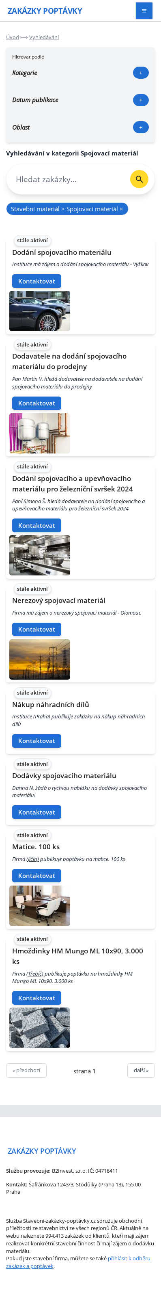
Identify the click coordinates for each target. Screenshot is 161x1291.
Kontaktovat (36, 281)
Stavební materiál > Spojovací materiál (67, 209)
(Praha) (41, 716)
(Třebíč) (34, 973)
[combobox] (65, 179)
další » (141, 1070)
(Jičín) (32, 859)
